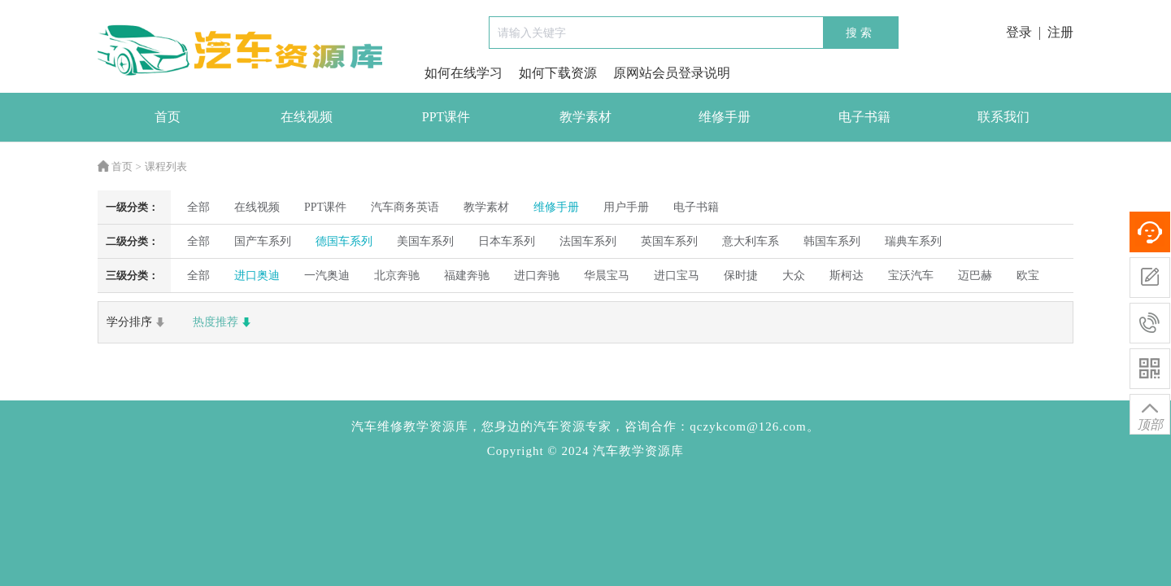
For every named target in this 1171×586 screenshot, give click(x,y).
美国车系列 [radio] (425, 241)
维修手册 (725, 117)
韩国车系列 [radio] (831, 241)
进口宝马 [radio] (676, 275)
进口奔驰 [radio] (536, 275)
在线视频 (307, 117)
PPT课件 (446, 117)
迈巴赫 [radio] (975, 275)
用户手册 (626, 207)
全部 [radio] (198, 207)
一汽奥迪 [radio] (327, 275)
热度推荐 (224, 322)
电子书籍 (864, 117)
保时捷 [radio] (741, 275)
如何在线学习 (463, 73)
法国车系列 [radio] (587, 241)
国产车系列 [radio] (262, 241)
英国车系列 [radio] (669, 241)
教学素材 (585, 117)
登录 (1019, 32)
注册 (1060, 32)
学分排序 (137, 322)
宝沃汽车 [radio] (911, 275)
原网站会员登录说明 (671, 73)
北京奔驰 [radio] (397, 275)
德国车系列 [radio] (344, 241)
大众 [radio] (793, 275)
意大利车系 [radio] (750, 241)
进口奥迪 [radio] (257, 275)
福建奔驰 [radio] (467, 275)
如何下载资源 (558, 73)
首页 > (119, 166)
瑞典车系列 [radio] (913, 241)
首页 (168, 117)
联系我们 (1003, 117)
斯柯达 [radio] (846, 275)
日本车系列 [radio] (506, 241)
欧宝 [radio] (1027, 275)
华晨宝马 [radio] (606, 275)
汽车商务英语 (405, 207)
